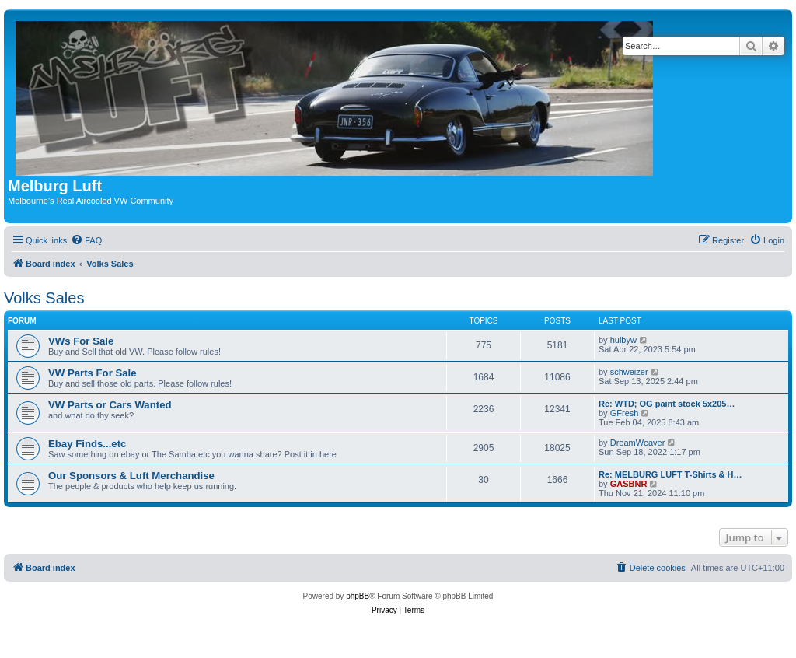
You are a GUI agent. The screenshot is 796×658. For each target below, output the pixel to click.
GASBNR (629, 483)
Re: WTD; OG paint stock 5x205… (667, 403)
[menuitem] (86, 240)
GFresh (624, 413)
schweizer (629, 371)
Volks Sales (44, 297)
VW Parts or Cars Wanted (110, 405)
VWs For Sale (80, 341)
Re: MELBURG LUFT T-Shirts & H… (670, 474)
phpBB (357, 596)
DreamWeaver (637, 442)
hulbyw (623, 340)
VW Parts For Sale (92, 373)
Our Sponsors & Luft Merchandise (131, 475)
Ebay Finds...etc (87, 444)
